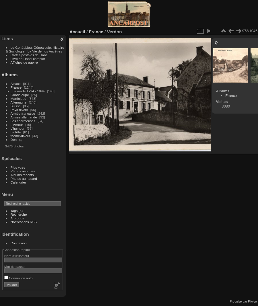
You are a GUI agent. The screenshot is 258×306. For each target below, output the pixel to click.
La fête (16, 132)
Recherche (19, 214)
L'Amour (17, 124)
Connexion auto (18, 278)
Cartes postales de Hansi (29, 55)
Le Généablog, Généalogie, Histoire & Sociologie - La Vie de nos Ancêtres (35, 49)
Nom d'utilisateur (16, 256)
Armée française (23, 113)
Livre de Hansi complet (28, 59)
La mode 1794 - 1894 (29, 91)
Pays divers (19, 110)
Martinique (18, 98)
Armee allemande (24, 117)
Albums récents (22, 175)
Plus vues (18, 167)
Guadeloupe (20, 95)
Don (14, 139)
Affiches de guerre (24, 62)
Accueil (77, 31)
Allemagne (19, 102)
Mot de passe (14, 266)
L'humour (18, 128)
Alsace (16, 83)
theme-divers (20, 136)
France (16, 87)
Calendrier (18, 182)
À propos (17, 218)
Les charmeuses (23, 121)
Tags (14, 211)
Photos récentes (23, 171)
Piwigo (252, 301)
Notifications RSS (24, 222)
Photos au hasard (24, 178)
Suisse (16, 106)
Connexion (19, 243)
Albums (9, 74)
